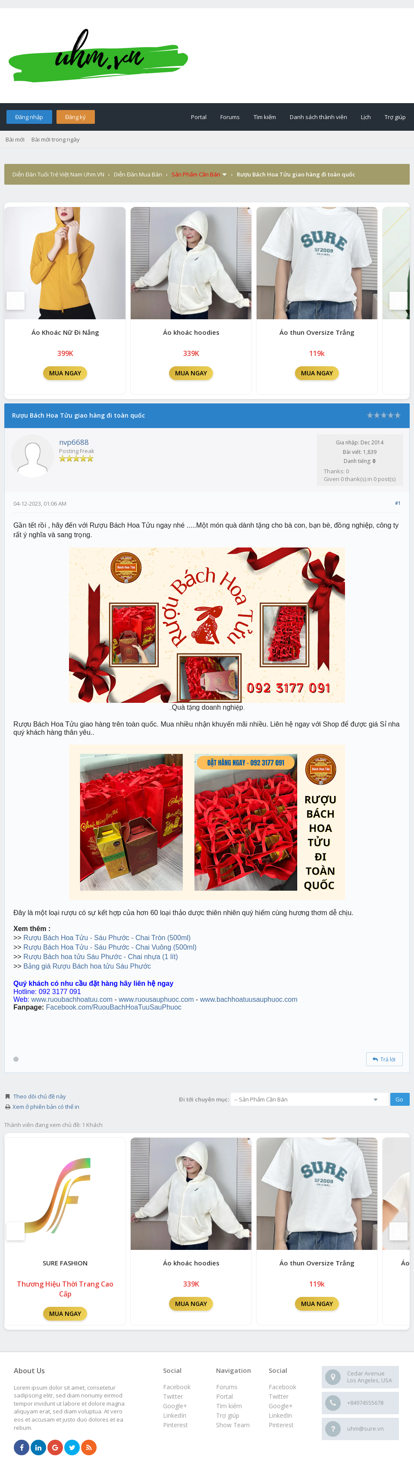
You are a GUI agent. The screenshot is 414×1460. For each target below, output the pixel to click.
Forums (230, 117)
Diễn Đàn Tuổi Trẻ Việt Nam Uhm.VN (58, 174)
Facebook (282, 1387)
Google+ (281, 1406)
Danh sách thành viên (318, 117)
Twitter (279, 1396)
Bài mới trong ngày (55, 139)
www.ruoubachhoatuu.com (72, 999)
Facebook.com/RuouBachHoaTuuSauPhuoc (114, 1007)
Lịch (366, 117)
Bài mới (15, 139)
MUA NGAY (65, 373)
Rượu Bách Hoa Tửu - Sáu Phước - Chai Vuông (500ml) (110, 947)
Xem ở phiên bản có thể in (46, 1107)
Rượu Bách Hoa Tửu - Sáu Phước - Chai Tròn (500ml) (107, 937)
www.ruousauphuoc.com (156, 999)
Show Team (233, 1425)
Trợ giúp (395, 117)
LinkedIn (280, 1415)
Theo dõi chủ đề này (39, 1096)
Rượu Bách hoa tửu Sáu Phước (102, 966)
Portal (199, 117)
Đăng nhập (29, 117)
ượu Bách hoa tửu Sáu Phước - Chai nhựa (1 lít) (103, 956)
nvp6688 (74, 442)
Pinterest (281, 1425)
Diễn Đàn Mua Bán (138, 174)
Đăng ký (75, 117)
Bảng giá (38, 966)
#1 (398, 503)
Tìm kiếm (265, 117)
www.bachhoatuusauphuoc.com (249, 999)
